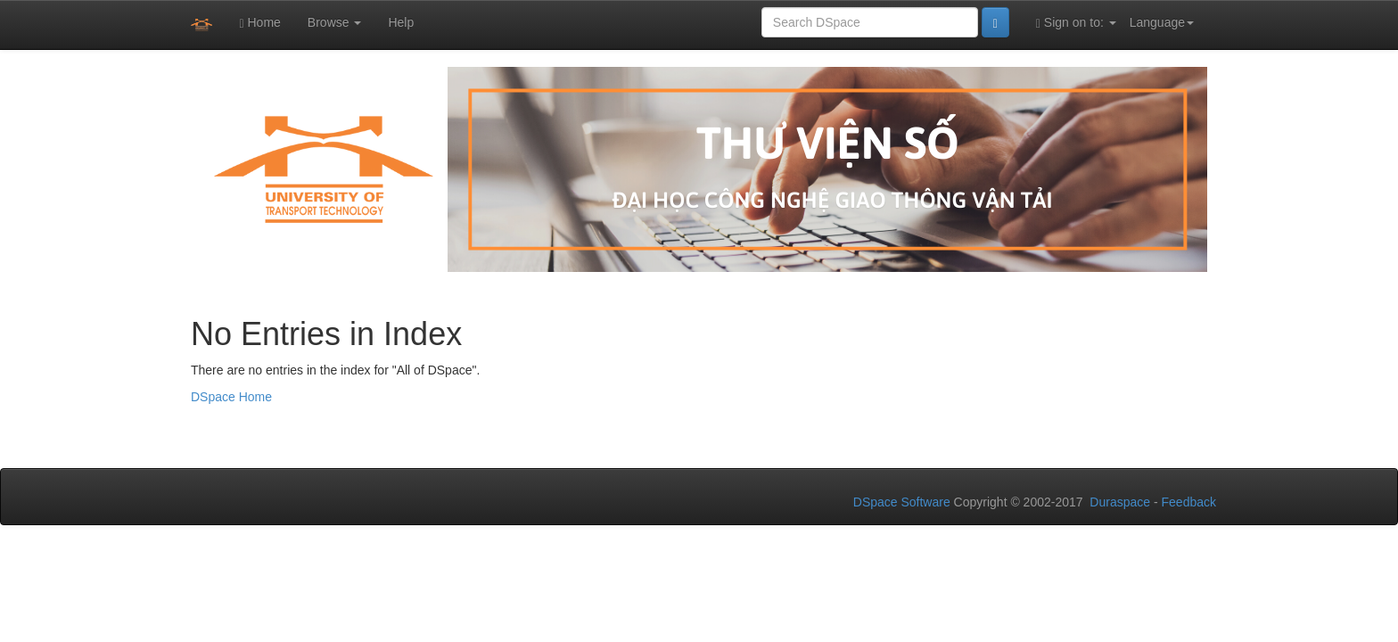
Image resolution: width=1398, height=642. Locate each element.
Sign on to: (1076, 22)
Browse (335, 22)
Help (401, 22)
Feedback (1189, 502)
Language (1162, 22)
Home (259, 22)
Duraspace (1120, 502)
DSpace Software (901, 502)
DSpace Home (231, 397)
